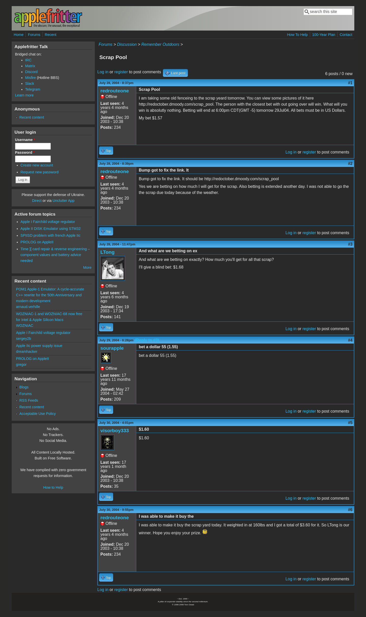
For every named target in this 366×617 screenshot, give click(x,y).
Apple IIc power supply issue (39, 346)
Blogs (23, 387)
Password (25, 152)
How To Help (297, 35)
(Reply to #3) (147, 340)
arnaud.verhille (28, 307)
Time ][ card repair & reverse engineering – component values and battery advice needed (55, 255)
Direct (37, 201)
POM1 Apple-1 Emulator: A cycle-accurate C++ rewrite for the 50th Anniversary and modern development (50, 295)
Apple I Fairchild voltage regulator (48, 222)
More (87, 267)
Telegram (32, 89)
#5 (350, 422)
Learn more (24, 95)
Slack (29, 83)
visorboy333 (114, 430)
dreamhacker (26, 351)
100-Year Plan (323, 35)
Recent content (31, 117)
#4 (350, 340)
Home (18, 35)
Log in (103, 72)
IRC (28, 60)
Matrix (30, 66)
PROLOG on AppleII (37, 242)
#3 (350, 244)
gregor (21, 364)
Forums (34, 35)
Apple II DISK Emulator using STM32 (51, 229)
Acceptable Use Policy (37, 414)
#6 (350, 510)
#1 (350, 83)
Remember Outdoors (160, 44)
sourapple (112, 348)
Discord (31, 72)
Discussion (126, 44)
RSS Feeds (28, 400)
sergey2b (23, 338)
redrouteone (114, 90)
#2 (350, 163)
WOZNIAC (24, 326)
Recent (50, 35)
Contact (346, 35)
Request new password (40, 172)
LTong (107, 252)
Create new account (37, 165)
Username (25, 140)
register (121, 72)
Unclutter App (63, 201)
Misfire (30, 78)
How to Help (53, 487)
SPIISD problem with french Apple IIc (51, 235)
